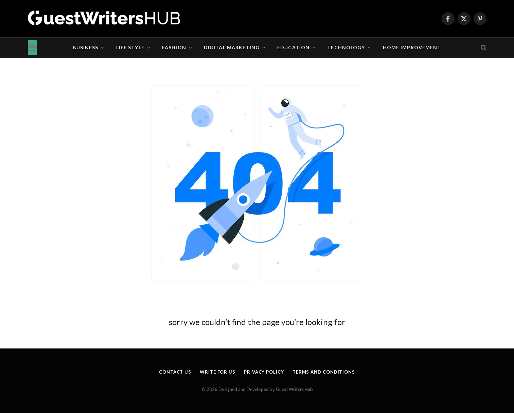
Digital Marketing (232, 47)
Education (293, 47)
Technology (346, 47)
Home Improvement (412, 47)
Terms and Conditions (324, 372)
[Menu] (32, 47)
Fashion (174, 47)
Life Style (130, 47)
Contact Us (175, 372)
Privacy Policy (264, 372)
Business (85, 47)
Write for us (217, 372)
